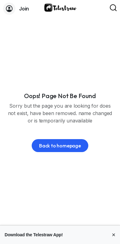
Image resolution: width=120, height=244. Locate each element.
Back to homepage (60, 146)
